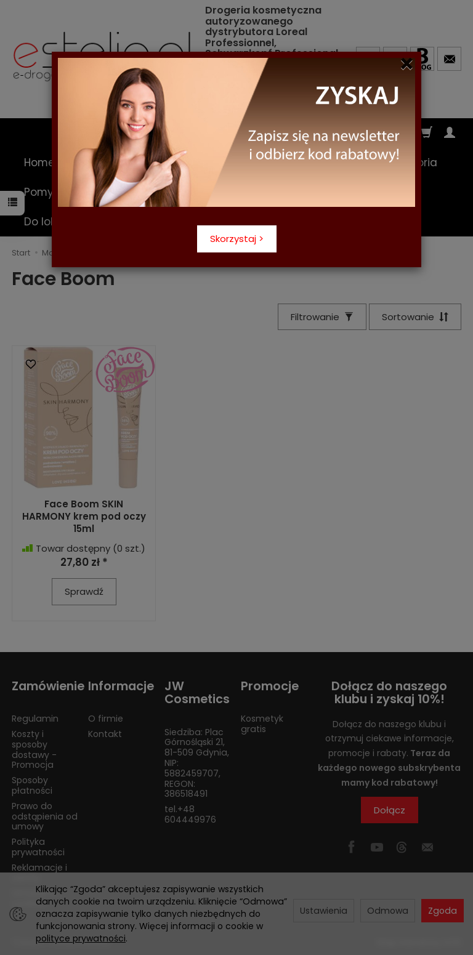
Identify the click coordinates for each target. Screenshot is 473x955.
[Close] (406, 64)
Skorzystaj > (237, 238)
